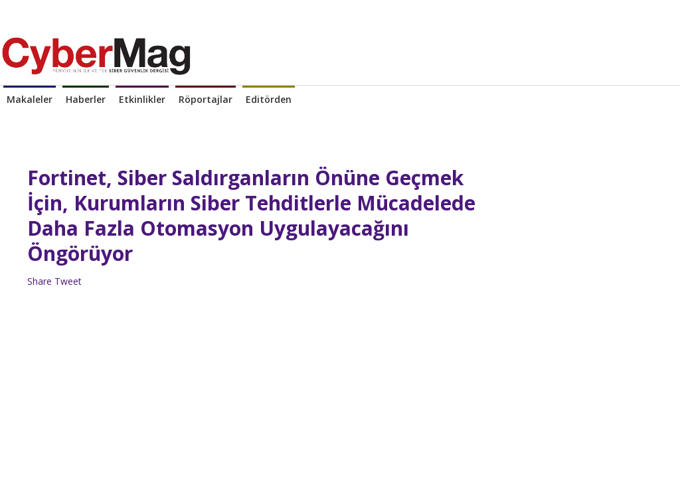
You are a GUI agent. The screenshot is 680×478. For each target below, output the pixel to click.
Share (39, 281)
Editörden (269, 99)
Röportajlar (205, 99)
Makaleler (29, 99)
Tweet (68, 281)
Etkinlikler (142, 99)
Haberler (86, 99)
